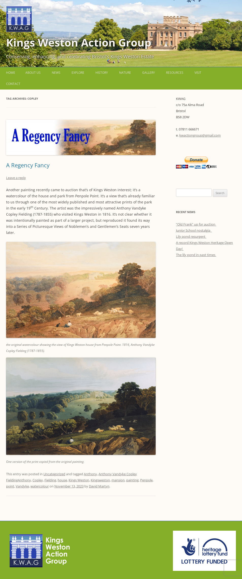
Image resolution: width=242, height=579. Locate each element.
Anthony (90, 474)
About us (33, 72)
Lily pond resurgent (191, 236)
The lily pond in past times (196, 255)
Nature (125, 72)
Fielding (50, 480)
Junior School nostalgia (194, 230)
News (56, 72)
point (10, 486)
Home (10, 72)
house (62, 480)
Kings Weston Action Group (78, 42)
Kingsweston (100, 480)
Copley (38, 480)
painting (132, 480)
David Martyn (99, 486)
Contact (13, 84)
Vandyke (22, 486)
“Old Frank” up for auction (196, 224)
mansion (118, 480)
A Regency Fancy (28, 165)
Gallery (148, 72)
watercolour (39, 486)
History (101, 72)
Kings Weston (79, 480)
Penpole (146, 480)
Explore (78, 72)
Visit (198, 72)
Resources (174, 72)
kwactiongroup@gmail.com (200, 135)
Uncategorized (54, 474)
